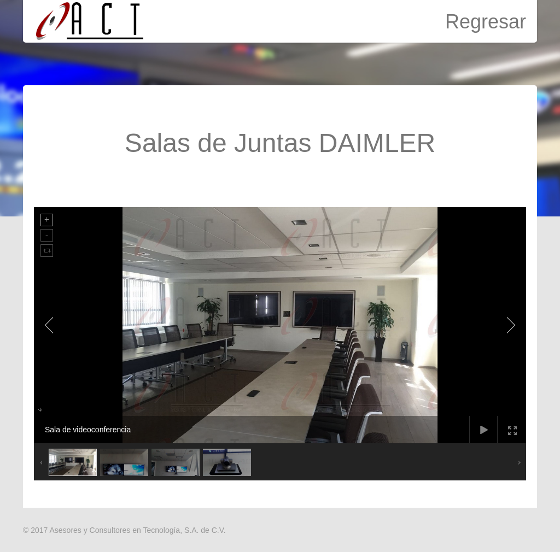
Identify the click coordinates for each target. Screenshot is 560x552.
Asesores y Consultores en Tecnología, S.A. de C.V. (137, 530)
